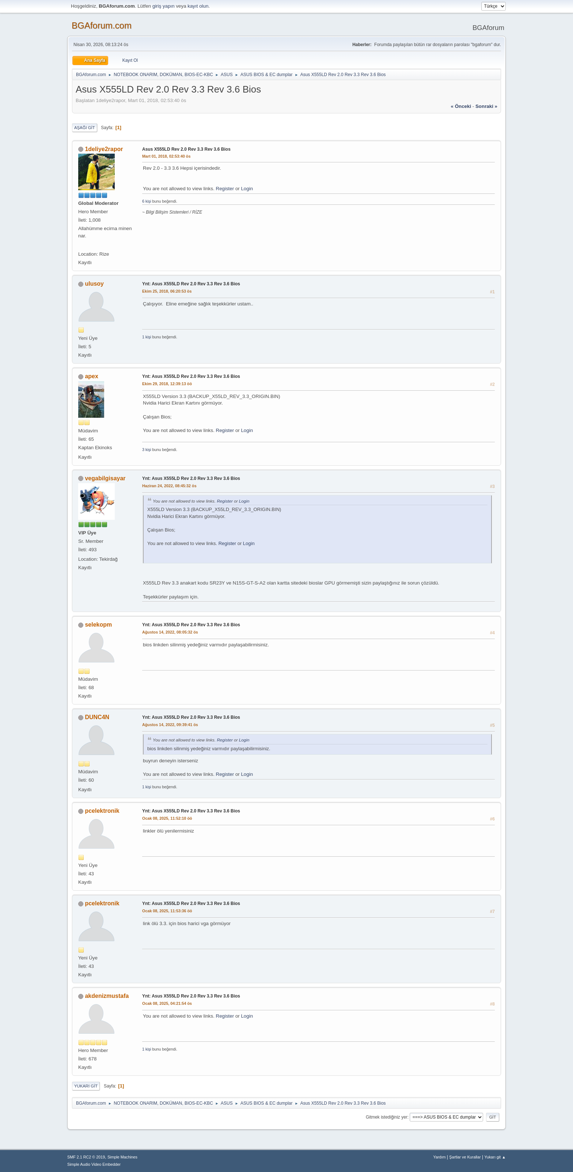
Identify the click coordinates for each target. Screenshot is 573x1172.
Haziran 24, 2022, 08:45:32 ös (169, 486)
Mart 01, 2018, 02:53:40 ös (166, 156)
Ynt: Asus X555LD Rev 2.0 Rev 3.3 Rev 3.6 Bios (191, 283)
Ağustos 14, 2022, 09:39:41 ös (170, 724)
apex (91, 376)
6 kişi (146, 201)
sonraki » (486, 106)
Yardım (439, 1157)
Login (247, 188)
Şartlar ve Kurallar (465, 1157)
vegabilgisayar (105, 478)
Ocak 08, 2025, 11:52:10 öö (167, 818)
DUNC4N (97, 717)
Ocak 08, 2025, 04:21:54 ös (167, 1003)
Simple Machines (122, 1157)
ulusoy (94, 284)
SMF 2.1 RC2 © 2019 (86, 1157)
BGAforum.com (102, 25)
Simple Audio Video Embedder (94, 1164)
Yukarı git (86, 1086)
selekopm (98, 624)
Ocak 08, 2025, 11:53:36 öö (167, 911)
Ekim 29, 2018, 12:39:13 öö (167, 384)
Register (225, 188)
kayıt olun (197, 6)
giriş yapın (163, 6)
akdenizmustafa (107, 996)
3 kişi (146, 449)
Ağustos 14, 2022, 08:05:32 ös (170, 632)
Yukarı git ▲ (495, 1157)
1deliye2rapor (104, 149)
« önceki (461, 106)
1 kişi (146, 337)
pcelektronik (102, 811)
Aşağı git (84, 127)
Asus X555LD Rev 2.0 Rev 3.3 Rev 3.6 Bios (186, 149)
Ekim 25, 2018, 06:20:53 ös (166, 291)
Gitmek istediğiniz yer (386, 1117)
